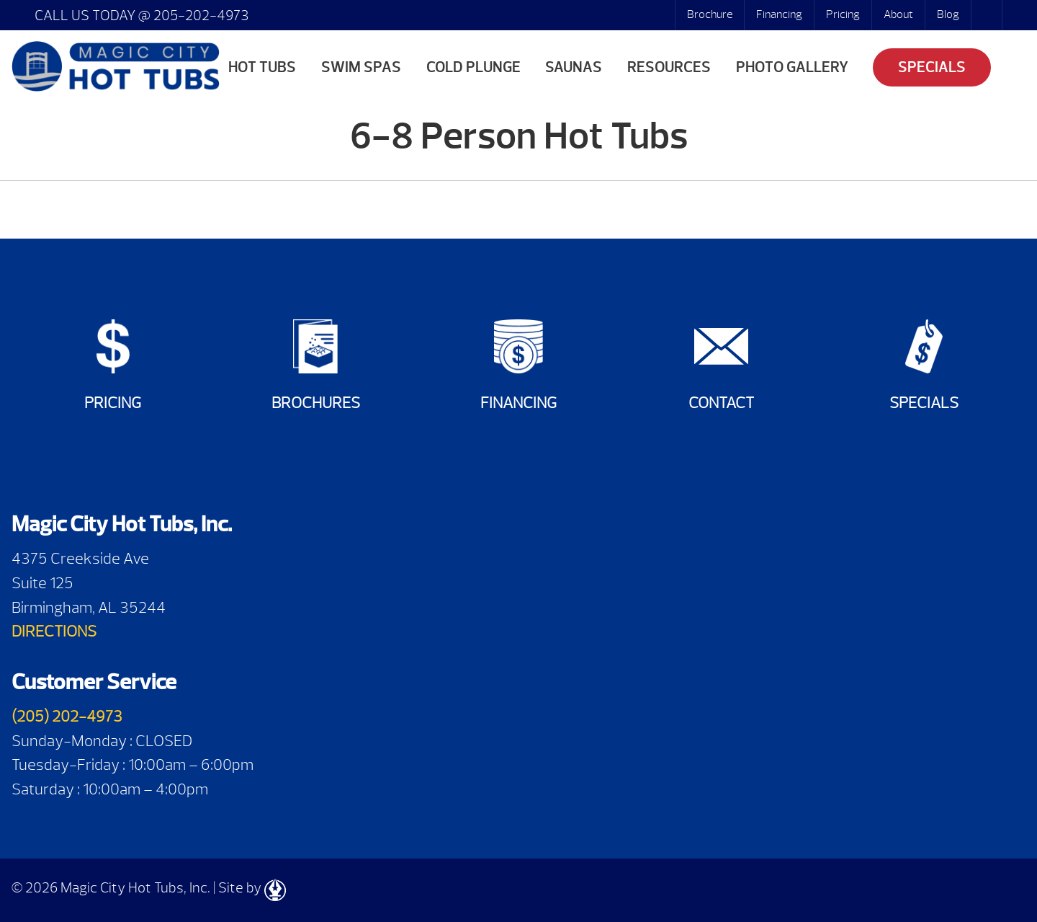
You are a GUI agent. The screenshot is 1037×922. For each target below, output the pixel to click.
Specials (932, 67)
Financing (779, 14)
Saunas (573, 67)
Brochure (709, 14)
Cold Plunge (473, 67)
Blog (948, 14)
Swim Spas (361, 67)
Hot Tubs (262, 67)
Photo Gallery (792, 67)
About (898, 14)
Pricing (843, 14)
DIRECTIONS (54, 631)
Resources (669, 67)
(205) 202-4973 (67, 716)
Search (988, 15)
